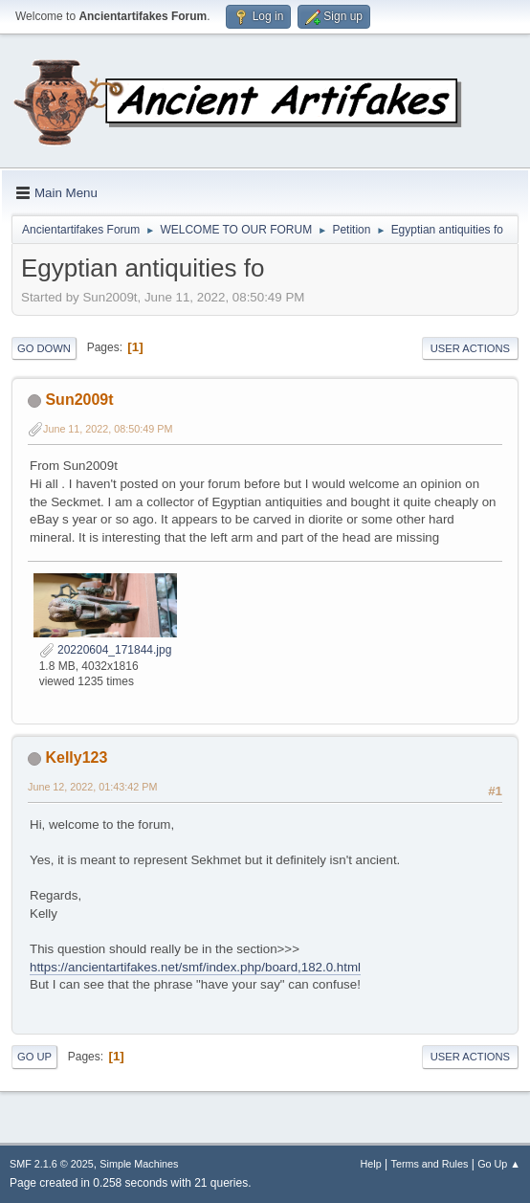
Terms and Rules (430, 1164)
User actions (470, 348)
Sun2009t (79, 399)
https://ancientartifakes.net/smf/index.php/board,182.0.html (195, 967)
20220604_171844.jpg (105, 650)
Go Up (34, 1056)
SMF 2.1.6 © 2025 (52, 1164)
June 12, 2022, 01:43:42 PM (92, 786)
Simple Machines (138, 1164)
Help (371, 1164)
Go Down (44, 348)
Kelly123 (76, 757)
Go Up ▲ (498, 1164)
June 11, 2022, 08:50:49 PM (107, 428)
